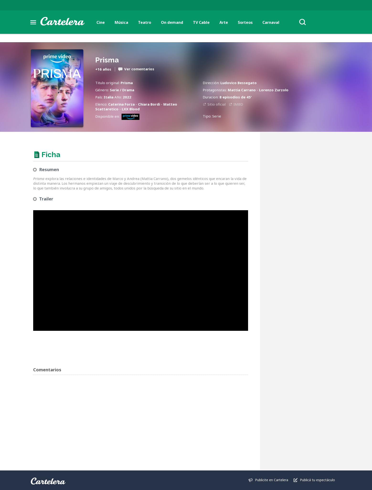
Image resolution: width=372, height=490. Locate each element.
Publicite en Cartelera (271, 480)
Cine (100, 22)
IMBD (238, 104)
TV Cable (201, 22)
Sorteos (245, 22)
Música (121, 22)
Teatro (144, 22)
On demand (172, 22)
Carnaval (270, 22)
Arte (223, 22)
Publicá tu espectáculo (317, 480)
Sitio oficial (216, 104)
